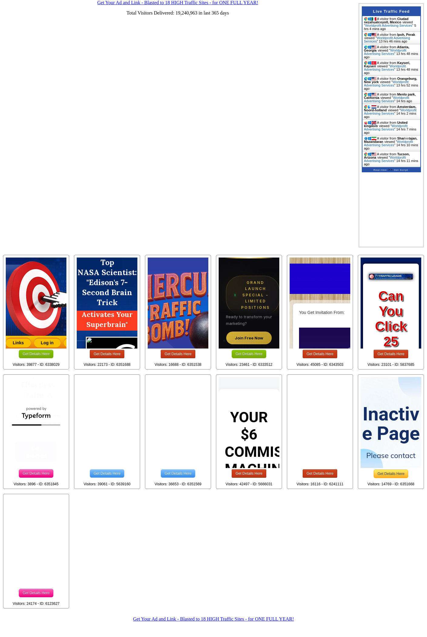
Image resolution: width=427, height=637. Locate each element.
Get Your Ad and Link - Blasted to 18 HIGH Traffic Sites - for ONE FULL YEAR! (213, 619)
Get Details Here (36, 354)
